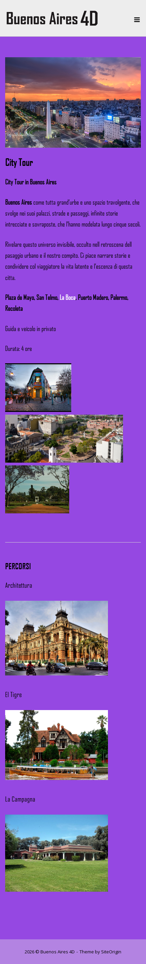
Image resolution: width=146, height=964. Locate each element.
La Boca (67, 297)
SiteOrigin (111, 952)
